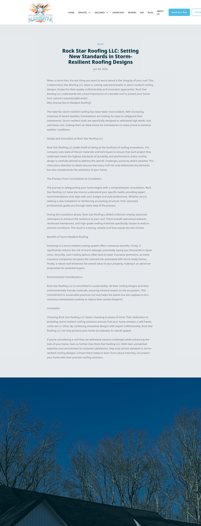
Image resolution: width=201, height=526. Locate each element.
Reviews (132, 12)
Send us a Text (179, 12)
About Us (160, 12)
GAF (142, 12)
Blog (150, 12)
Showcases (118, 12)
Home (71, 12)
